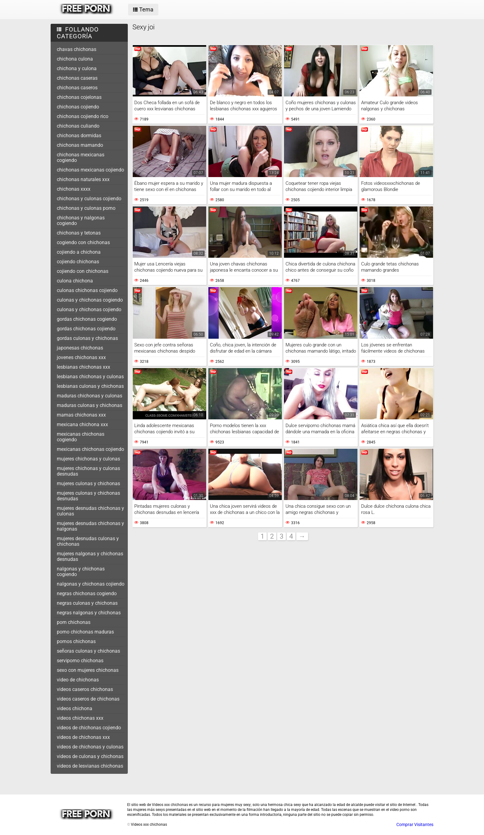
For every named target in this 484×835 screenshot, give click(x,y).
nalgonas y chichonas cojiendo (90, 584)
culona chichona (75, 281)
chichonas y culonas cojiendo (89, 198)
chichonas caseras (77, 78)
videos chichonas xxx (80, 718)
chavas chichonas (76, 49)
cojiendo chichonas (78, 262)
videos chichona (74, 708)
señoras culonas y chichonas (88, 651)
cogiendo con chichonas (83, 242)
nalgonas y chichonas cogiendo (81, 571)
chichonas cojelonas (79, 97)
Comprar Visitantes (414, 824)
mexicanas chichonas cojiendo (90, 449)
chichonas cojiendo (78, 107)
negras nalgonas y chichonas (89, 613)
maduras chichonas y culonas (89, 396)
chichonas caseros (77, 88)
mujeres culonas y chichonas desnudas (88, 496)
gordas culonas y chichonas (87, 338)
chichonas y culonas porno (86, 208)
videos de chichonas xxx (83, 737)
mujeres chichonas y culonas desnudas (88, 471)
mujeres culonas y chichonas (88, 483)
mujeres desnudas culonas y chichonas (88, 541)
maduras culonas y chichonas (89, 405)
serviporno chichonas (80, 660)
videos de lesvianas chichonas (90, 766)
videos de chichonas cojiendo (89, 728)
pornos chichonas (76, 641)
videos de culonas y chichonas (90, 756)
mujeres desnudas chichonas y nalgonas (90, 526)
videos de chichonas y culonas (90, 747)
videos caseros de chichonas (88, 699)
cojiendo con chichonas (82, 271)
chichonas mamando (80, 145)
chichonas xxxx (73, 189)
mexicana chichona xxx (82, 424)
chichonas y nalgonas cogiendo (81, 220)
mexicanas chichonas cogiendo (80, 437)
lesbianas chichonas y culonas (90, 376)
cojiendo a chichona (79, 252)
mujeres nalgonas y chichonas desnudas (90, 556)
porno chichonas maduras (85, 632)
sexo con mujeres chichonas (88, 670)
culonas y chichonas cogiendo (90, 300)
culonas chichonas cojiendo (87, 290)
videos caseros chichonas (85, 689)
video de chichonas (78, 680)
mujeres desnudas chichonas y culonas (90, 511)
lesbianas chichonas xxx (83, 367)
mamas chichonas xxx (81, 415)
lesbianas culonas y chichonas (90, 386)
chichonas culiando (78, 126)
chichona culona (75, 59)
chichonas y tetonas (79, 233)
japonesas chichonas (80, 348)
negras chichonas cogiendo (87, 593)
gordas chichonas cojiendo (86, 329)
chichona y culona (77, 68)
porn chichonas (73, 622)
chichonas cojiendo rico (82, 116)
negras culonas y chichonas (87, 603)
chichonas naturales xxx (83, 179)
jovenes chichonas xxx (81, 357)
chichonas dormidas (79, 135)
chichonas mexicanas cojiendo (90, 170)
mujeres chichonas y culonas (88, 459)
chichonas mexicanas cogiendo (80, 157)
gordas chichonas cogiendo (87, 319)
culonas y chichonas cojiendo (89, 309)
